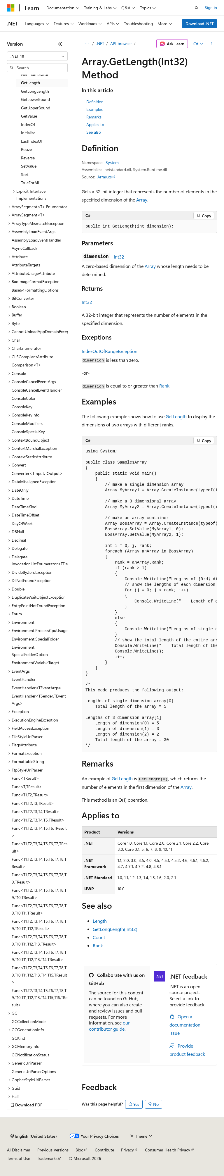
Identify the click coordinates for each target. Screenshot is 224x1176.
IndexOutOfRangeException (109, 351)
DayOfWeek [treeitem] (22, 523)
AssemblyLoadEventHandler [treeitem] (36, 240)
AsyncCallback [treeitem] (24, 248)
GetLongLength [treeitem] (35, 91)
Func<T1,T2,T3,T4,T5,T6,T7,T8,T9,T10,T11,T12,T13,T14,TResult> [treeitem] (39, 955)
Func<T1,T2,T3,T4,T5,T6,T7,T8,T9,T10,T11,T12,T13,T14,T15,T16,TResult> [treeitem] (39, 998)
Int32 (119, 257)
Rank (164, 386)
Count (99, 937)
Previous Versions (53, 1150)
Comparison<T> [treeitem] (26, 365)
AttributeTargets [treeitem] (26, 265)
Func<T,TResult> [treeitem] (27, 786)
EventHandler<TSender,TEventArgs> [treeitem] (39, 699)
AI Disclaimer (18, 1150)
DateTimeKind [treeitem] (24, 506)
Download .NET (200, 23)
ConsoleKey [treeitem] (22, 406)
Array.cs (104, 177)
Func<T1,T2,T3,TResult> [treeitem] (33, 803)
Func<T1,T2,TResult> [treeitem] (30, 795)
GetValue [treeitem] (29, 116)
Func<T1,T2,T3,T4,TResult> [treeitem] (35, 811)
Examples (94, 109)
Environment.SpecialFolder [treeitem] (35, 639)
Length (100, 921)
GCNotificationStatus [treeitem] (30, 1055)
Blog (79, 1150)
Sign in (211, 7)
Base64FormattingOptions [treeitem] (35, 290)
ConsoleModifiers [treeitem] (27, 423)
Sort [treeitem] (25, 174)
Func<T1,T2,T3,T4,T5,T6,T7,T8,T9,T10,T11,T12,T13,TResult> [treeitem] (39, 940)
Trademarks (47, 1158)
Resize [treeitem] (26, 149)
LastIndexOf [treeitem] (31, 141)
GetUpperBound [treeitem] (35, 108)
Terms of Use (18, 1158)
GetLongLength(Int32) (115, 929)
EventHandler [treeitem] (24, 679)
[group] (149, 598)
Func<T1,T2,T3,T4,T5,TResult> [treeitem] (38, 820)
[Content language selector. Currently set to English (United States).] (33, 1136)
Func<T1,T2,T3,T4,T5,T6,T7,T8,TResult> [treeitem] (39, 862)
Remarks (94, 117)
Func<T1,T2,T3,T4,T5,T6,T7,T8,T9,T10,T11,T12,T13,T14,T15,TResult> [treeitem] (39, 975)
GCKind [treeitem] (18, 1038)
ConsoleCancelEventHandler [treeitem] (37, 390)
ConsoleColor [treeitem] (24, 398)
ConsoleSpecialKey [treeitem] (28, 431)
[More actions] (212, 44)
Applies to (95, 124)
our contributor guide (109, 1026)
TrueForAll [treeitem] (30, 182)
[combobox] (37, 56)
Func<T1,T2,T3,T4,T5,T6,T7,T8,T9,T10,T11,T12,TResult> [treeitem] (39, 924)
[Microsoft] (11, 8)
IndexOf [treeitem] (28, 124)
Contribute (104, 1150)
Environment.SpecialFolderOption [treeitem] (30, 650)
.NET (100, 43)
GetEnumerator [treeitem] (34, 74)
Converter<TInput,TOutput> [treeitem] (37, 473)
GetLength (176, 416)
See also (93, 132)
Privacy (127, 1150)
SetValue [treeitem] (28, 166)
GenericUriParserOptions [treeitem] (34, 1071)
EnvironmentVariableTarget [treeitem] (35, 662)
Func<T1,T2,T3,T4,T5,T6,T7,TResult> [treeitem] (39, 847)
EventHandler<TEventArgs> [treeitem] (37, 688)
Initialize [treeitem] (28, 132)
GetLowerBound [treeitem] (35, 99)
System (112, 162)
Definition (95, 101)
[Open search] (196, 8)
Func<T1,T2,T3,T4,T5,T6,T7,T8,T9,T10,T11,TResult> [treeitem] (39, 909)
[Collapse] (60, 44)
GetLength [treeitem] (30, 82)
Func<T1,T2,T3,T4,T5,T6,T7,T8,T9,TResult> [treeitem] (39, 878)
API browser (121, 43)
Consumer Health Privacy (167, 1150)
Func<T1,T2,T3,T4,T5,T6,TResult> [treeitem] (39, 831)
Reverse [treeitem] (28, 158)
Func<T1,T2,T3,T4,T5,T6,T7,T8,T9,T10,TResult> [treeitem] (39, 893)
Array (141, 200)
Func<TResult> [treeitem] (25, 778)
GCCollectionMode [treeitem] (29, 1021)
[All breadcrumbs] (87, 44)
